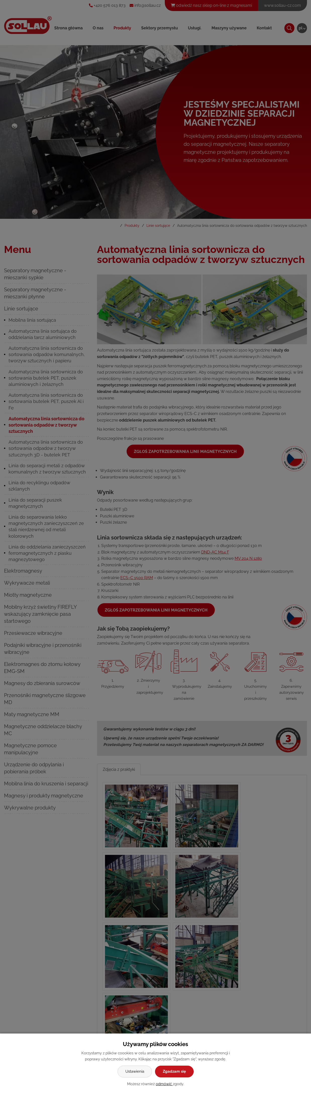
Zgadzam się (174, 1071)
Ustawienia (134, 1071)
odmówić (164, 1084)
